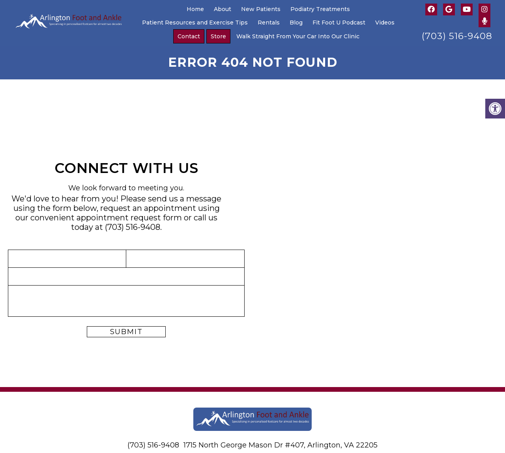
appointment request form (129, 217)
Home (195, 9)
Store (218, 36)
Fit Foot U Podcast (338, 22)
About (222, 9)
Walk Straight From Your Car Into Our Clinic (297, 36)
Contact (189, 36)
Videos (385, 22)
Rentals (269, 22)
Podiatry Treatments (320, 9)
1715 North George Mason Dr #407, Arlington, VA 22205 (280, 445)
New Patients (261, 9)
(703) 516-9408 (457, 36)
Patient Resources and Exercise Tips (195, 22)
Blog (296, 22)
